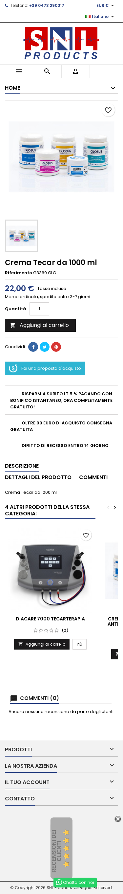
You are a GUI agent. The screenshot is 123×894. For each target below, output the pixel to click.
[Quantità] (39, 308)
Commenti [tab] (93, 477)
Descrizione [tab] (22, 466)
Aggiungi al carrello (39, 325)
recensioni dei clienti (56, 851)
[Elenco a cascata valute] (105, 5)
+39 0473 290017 (46, 5)
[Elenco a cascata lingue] (100, 16)
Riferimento (18, 273)
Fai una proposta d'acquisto (45, 368)
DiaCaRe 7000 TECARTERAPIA (50, 619)
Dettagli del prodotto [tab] (38, 477)
